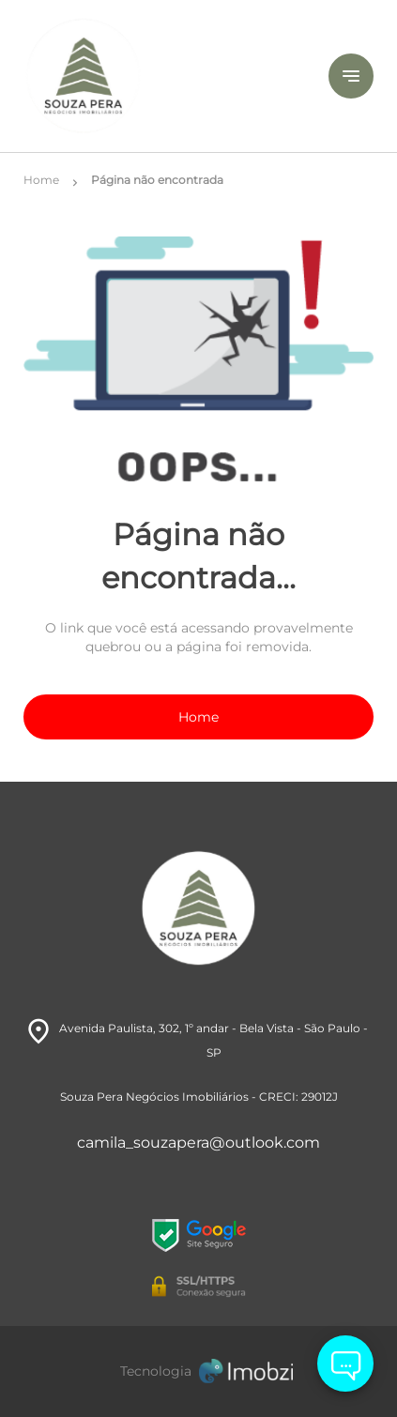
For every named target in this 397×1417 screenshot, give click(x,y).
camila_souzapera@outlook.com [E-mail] (198, 1142)
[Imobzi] (199, 1371)
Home (198, 716)
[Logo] (154, 76)
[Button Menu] (351, 76)
